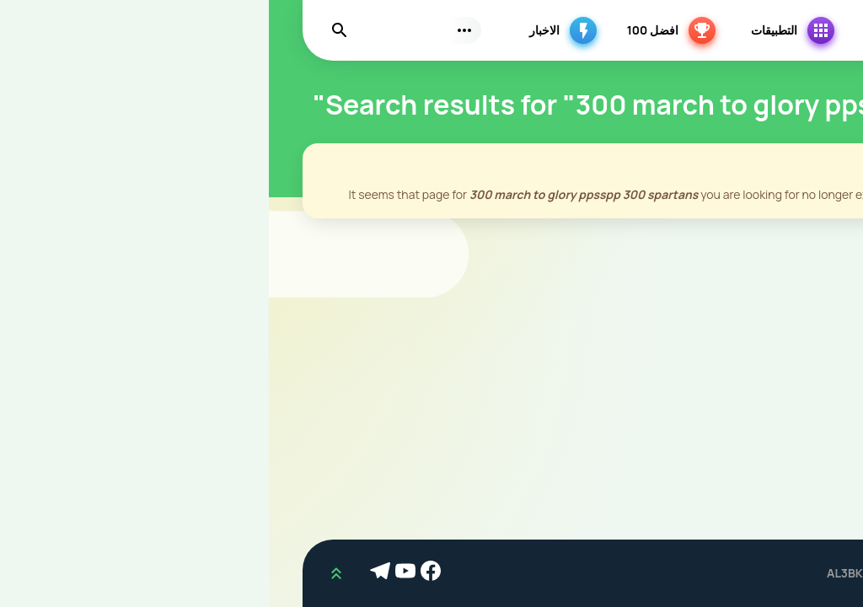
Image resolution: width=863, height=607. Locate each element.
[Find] (71, 30)
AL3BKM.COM (596, 573)
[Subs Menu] (195, 30)
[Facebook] (164, 573)
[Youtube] (139, 573)
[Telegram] (113, 573)
